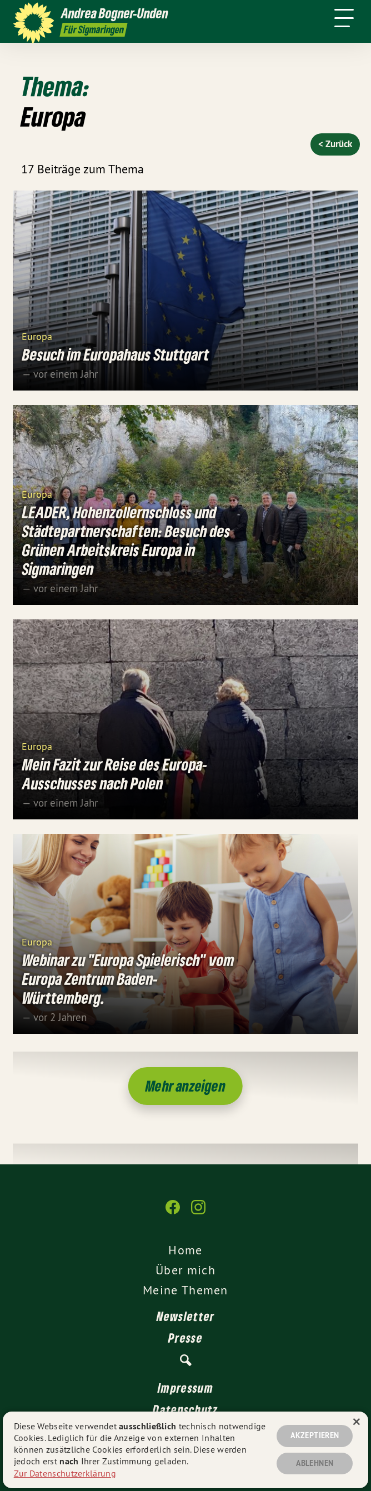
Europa (37, 336)
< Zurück (335, 144)
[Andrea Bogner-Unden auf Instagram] (198, 1213)
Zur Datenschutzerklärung (65, 1473)
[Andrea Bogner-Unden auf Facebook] (173, 1213)
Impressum (185, 1387)
